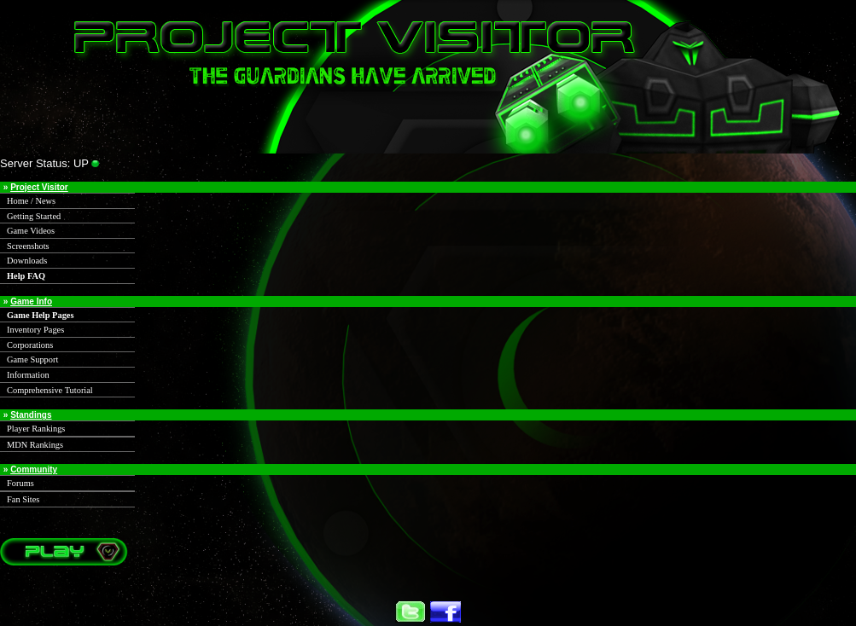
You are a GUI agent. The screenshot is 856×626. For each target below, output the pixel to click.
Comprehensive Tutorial (50, 390)
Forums (20, 483)
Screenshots (28, 246)
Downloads (27, 260)
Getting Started (34, 216)
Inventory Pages (35, 329)
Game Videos (31, 230)
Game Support (32, 359)
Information (28, 375)
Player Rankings (36, 428)
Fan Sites (23, 499)
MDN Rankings (35, 444)
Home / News (31, 201)
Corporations (30, 345)
